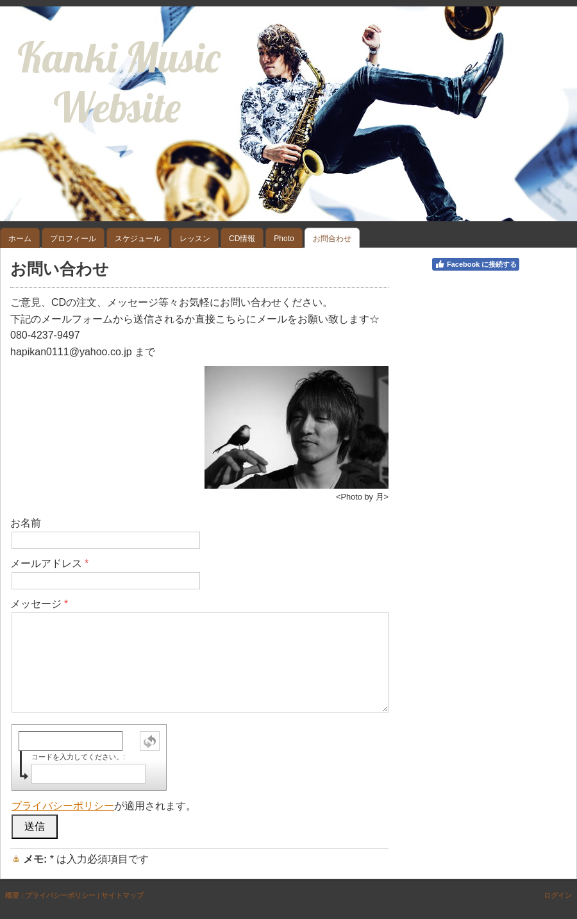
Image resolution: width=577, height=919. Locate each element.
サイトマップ (122, 895)
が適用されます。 (104, 805)
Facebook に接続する (476, 264)
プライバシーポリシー (63, 805)
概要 (12, 895)
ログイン (558, 895)
